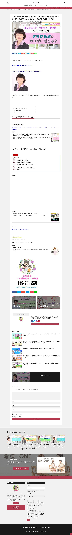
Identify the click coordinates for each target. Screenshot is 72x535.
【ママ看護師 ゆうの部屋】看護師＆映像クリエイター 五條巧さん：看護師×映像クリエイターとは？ (41, 364)
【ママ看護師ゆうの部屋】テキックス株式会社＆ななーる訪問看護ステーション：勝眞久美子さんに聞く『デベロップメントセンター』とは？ (41, 342)
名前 (13, 401)
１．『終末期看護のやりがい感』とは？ (20, 108)
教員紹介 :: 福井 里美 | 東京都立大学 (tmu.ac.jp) (20, 229)
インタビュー (13, 9)
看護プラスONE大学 (17, 247)
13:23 (15, 169)
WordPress (44, 531)
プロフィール (39, 5)
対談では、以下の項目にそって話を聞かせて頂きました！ (24, 112)
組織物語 (30, 5)
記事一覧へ (15, 502)
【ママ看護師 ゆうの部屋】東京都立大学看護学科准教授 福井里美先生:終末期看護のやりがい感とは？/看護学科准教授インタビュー (34, 9)
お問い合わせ (45, 5)
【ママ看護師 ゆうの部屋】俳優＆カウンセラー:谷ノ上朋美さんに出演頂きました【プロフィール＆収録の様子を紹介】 (14, 446)
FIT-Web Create (34, 531)
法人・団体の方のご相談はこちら (21, 468)
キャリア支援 (33, 491)
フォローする (45, 376)
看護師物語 (26, 5)
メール (13, 405)
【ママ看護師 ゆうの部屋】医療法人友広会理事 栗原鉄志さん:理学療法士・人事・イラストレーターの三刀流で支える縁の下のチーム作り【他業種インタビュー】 (29, 447)
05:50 (15, 164)
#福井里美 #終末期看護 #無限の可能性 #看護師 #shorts (26, 213)
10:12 (15, 167)
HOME (8, 9)
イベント (34, 5)
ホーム (22, 527)
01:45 (15, 160)
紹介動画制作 (28, 491)
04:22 (15, 162)
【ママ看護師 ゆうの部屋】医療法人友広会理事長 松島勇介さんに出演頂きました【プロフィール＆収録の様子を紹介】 (58, 446)
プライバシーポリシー (35, 527)
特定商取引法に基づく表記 (46, 527)
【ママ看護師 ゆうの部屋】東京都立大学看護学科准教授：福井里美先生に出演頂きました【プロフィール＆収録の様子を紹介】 (31, 135)
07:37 (15, 165)
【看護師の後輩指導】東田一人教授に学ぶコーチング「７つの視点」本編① (38, 348)
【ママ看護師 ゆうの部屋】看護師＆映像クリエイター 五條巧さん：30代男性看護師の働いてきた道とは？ (41, 356)
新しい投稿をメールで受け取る (17, 416)
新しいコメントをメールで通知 (17, 414)
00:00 (15, 157)
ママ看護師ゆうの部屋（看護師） (34, 21)
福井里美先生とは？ (18, 110)
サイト (13, 409)
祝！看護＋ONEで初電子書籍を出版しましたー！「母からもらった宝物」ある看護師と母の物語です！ (41, 334)
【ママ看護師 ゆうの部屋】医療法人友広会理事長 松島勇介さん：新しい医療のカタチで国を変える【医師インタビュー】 (43, 446)
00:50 (15, 159)
